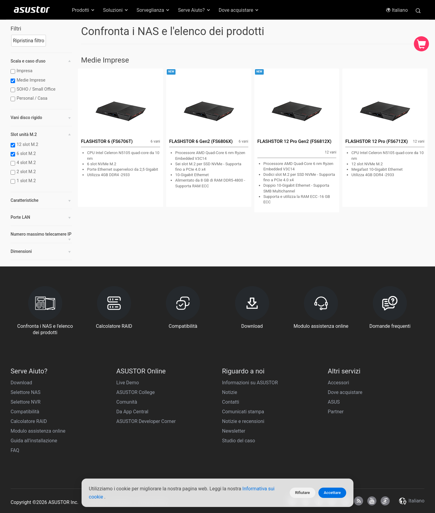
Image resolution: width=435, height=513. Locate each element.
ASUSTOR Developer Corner (146, 421)
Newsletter (233, 431)
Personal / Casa (29, 98)
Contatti (230, 402)
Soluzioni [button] (116, 10)
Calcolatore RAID (29, 421)
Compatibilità (25, 412)
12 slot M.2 (25, 144)
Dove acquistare (345, 392)
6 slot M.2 (24, 153)
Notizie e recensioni (243, 421)
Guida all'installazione (34, 441)
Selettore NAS (25, 392)
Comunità (126, 402)
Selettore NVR (25, 402)
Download (21, 383)
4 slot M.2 (24, 163)
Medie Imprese (28, 80)
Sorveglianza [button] (153, 10)
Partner (336, 412)
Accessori (338, 383)
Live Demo (127, 383)
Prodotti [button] (83, 10)
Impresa (22, 71)
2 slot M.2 (24, 172)
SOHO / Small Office (34, 89)
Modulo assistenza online (38, 431)
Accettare (332, 492)
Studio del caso (238, 441)
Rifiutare (302, 492)
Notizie (229, 392)
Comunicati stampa (243, 412)
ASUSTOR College (135, 392)
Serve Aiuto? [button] (194, 10)
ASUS (334, 402)
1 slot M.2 (24, 181)
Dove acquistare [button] (239, 10)
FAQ (15, 450)
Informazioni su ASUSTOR (250, 383)
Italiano (397, 10)
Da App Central (132, 412)
